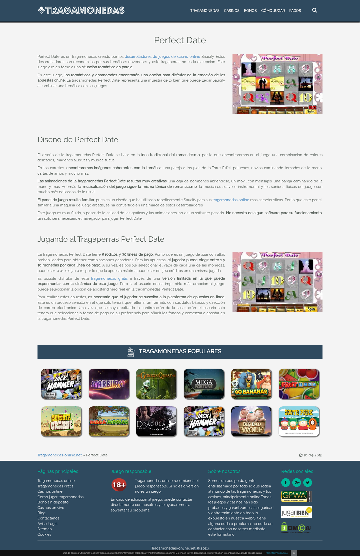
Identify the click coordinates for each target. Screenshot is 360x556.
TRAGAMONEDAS (205, 11)
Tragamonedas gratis (55, 486)
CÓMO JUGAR (273, 11)
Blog (42, 513)
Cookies (44, 534)
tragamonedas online (230, 200)
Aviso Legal (48, 523)
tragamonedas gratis (109, 278)
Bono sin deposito (53, 502)
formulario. (226, 534)
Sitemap (45, 529)
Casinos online (50, 491)
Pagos (295, 11)
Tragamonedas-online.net (60, 455)
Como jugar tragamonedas (61, 497)
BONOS (250, 11)
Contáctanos (48, 518)
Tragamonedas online (56, 480)
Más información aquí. (277, 553)
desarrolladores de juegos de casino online (162, 56)
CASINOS (232, 11)
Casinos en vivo (51, 507)
